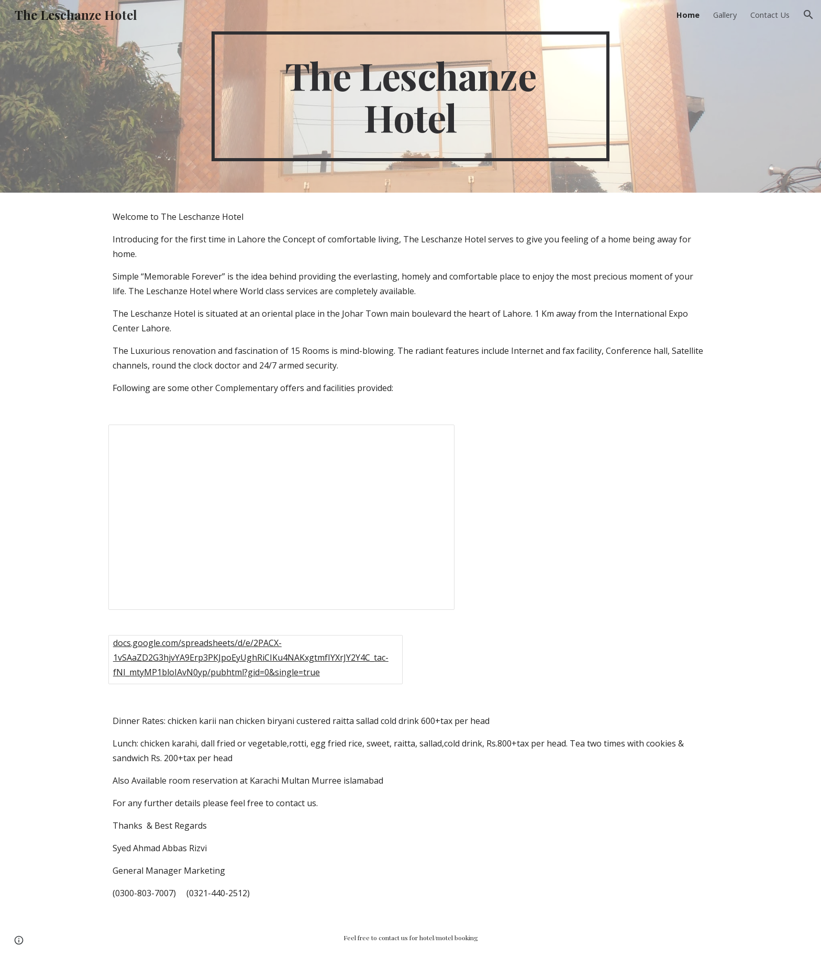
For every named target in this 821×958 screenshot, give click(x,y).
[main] (410, 96)
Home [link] (688, 14)
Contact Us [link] (770, 14)
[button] (808, 14)
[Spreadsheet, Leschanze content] (281, 517)
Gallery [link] (725, 14)
